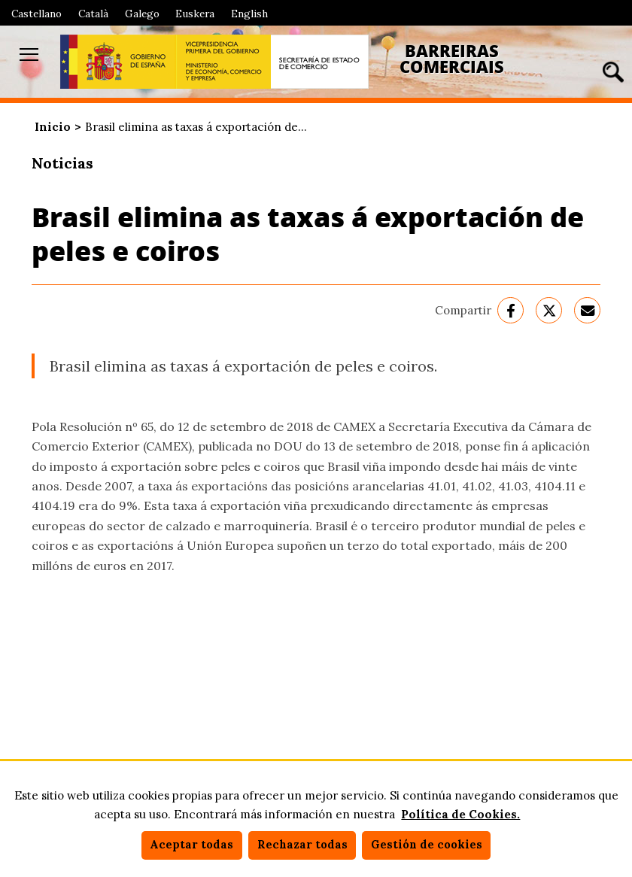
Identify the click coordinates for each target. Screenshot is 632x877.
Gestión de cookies (426, 844)
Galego (142, 13)
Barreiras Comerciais (452, 59)
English (249, 13)
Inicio (53, 127)
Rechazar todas (302, 844)
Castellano (36, 13)
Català (93, 13)
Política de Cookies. (460, 814)
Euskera (194, 13)
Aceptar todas (191, 844)
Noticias (62, 162)
